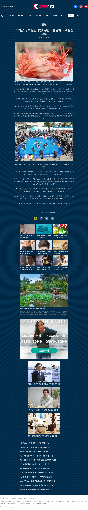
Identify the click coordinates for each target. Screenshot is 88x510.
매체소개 (2, 498)
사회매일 (29, 16)
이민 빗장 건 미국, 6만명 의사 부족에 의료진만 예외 (36, 477)
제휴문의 (10, 6)
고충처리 (20, 498)
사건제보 (2, 6)
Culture (63, 16)
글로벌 (46, 16)
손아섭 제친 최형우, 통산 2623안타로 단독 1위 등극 (36, 473)
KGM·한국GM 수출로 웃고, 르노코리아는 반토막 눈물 (37, 481)
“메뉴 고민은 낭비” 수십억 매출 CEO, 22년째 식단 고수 (38, 460)
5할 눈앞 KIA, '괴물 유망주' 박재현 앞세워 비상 (35, 447)
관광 (70, 16)
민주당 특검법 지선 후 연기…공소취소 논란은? (35, 464)
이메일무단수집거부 (29, 498)
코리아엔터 (20, 16)
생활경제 (38, 16)
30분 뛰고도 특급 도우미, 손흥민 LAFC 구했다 (35, 489)
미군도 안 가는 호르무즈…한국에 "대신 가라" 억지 (36, 456)
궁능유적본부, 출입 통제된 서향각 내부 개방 (34, 452)
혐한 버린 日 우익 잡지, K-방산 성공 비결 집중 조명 (36, 485)
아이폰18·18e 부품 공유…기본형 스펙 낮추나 (34, 443)
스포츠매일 (54, 16)
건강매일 (77, 16)
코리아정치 (11, 16)
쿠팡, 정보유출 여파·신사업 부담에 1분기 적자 (35, 468)
